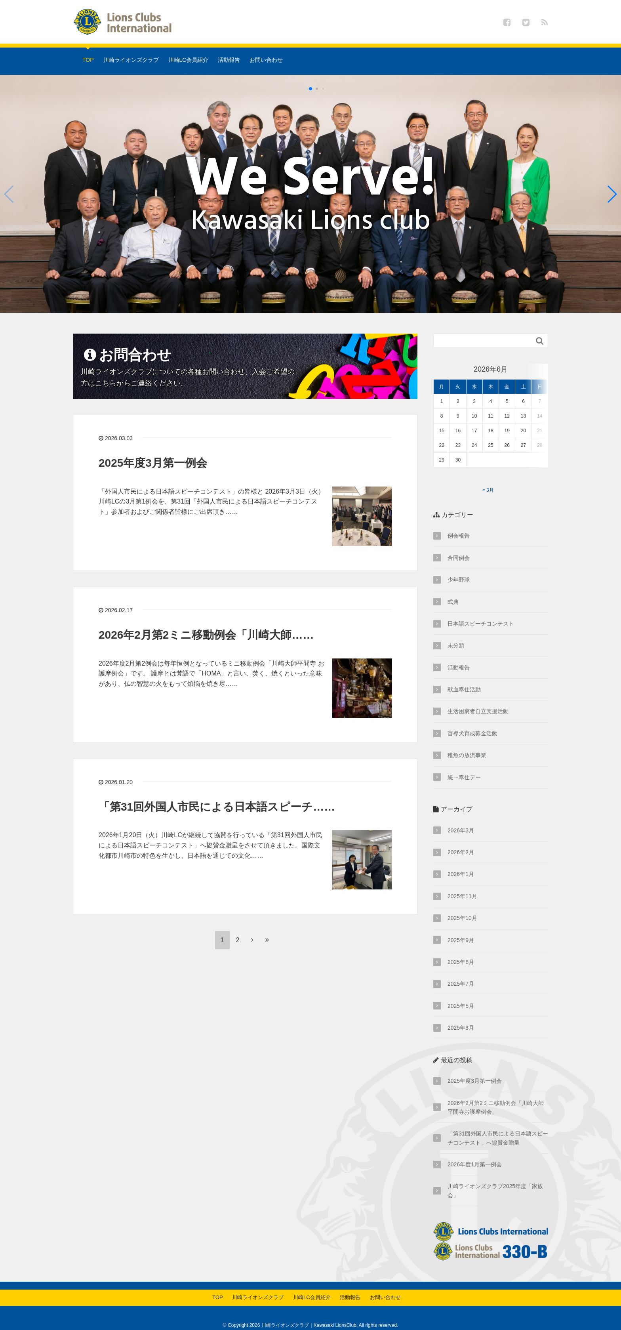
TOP (88, 60)
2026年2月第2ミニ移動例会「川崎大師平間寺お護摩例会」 (496, 1092)
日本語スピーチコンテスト (481, 608)
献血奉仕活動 (464, 674)
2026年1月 (461, 859)
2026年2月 (461, 837)
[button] (611, 194)
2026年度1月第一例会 (475, 1149)
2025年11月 (462, 881)
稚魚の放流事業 (467, 740)
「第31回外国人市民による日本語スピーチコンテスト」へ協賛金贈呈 (498, 1122)
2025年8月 (461, 947)
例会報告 (459, 520)
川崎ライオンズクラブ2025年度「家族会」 (495, 1175)
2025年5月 (461, 991)
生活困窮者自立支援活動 (478, 696)
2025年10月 (462, 903)
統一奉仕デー (464, 762)
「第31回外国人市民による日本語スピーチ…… (217, 807)
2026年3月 (461, 815)
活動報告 (229, 60)
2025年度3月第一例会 (153, 463)
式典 (453, 587)
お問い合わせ (266, 60)
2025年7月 (461, 969)
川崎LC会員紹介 (188, 60)
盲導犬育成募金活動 (472, 718)
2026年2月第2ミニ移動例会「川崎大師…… (206, 635)
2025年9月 (461, 925)
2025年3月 (461, 1012)
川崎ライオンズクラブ (131, 60)
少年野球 (459, 564)
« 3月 (488, 475)
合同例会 (459, 543)
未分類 (456, 630)
